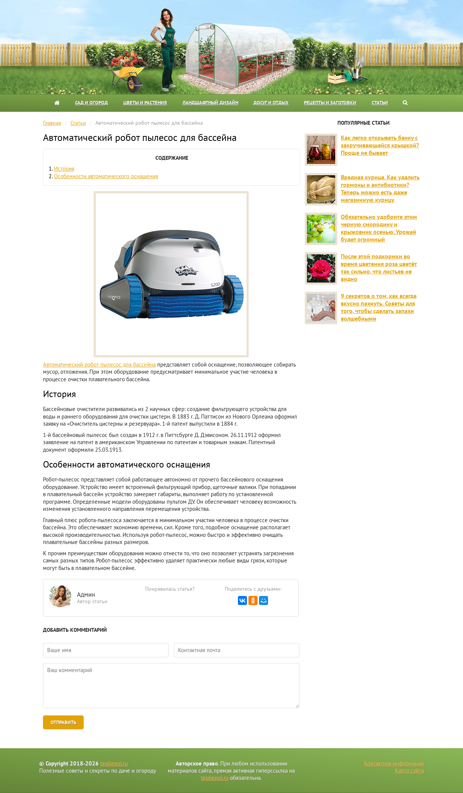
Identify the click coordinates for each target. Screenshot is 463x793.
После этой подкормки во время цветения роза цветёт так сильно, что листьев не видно (379, 267)
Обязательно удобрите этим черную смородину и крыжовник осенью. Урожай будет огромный (379, 228)
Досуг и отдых (270, 102)
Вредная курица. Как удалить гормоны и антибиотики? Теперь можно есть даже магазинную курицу (380, 188)
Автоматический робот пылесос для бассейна (99, 364)
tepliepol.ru (114, 763)
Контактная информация (394, 763)
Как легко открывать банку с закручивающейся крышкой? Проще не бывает (380, 145)
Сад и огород (91, 102)
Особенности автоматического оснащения (106, 176)
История (64, 168)
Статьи (380, 102)
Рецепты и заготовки (330, 102)
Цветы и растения (145, 102)
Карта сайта (409, 770)
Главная (52, 122)
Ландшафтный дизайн (210, 102)
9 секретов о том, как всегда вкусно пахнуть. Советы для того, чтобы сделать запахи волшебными (379, 307)
